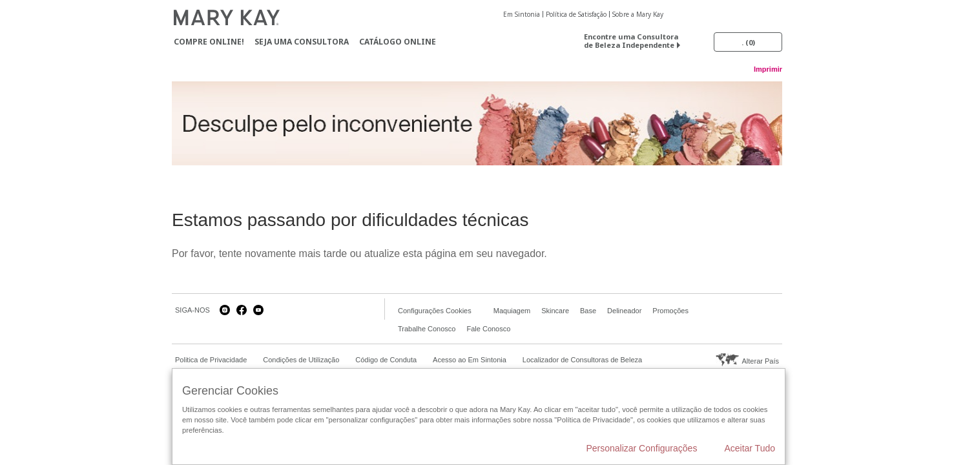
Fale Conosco (488, 329)
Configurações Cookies (435, 311)
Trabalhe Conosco (426, 329)
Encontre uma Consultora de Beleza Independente (631, 40)
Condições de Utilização (301, 360)
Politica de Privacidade (211, 360)
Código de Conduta (386, 360)
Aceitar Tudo (749, 448)
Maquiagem (511, 311)
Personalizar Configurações (641, 448)
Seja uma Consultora (301, 41)
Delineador (624, 311)
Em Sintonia (521, 14)
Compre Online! (209, 41)
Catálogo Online (397, 41)
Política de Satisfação (576, 14)
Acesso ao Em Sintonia (469, 360)
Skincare (555, 311)
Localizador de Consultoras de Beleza (582, 360)
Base (588, 311)
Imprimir (768, 69)
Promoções (670, 311)
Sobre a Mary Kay (637, 14)
